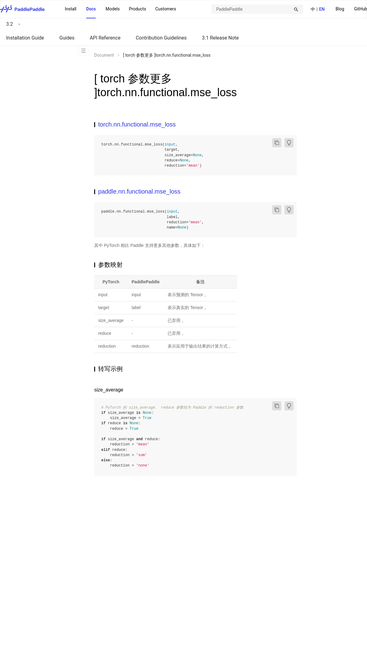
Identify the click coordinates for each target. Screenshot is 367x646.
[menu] (120, 9)
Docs (91, 8)
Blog (339, 8)
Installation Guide (25, 38)
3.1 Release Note (220, 38)
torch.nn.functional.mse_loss (137, 124)
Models (113, 8)
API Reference (105, 38)
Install (70, 8)
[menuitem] (339, 9)
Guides (66, 38)
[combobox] (257, 9)
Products (137, 8)
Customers (165, 8)
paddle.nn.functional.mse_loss (139, 191)
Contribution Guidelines (161, 38)
